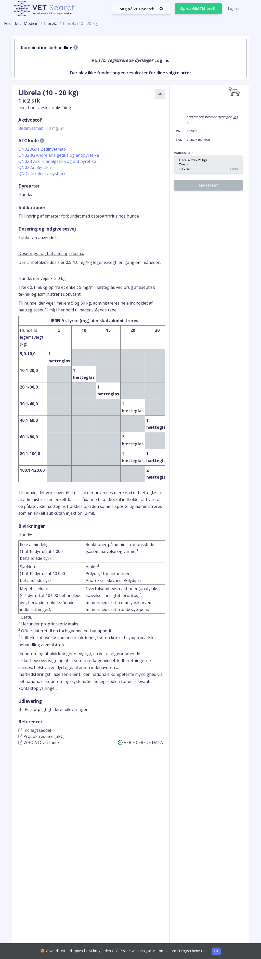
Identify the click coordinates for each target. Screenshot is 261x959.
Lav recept (208, 185)
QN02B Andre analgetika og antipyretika (57, 161)
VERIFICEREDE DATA (140, 742)
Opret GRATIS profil (198, 8)
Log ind (234, 8)
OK (216, 951)
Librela (50, 23)
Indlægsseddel (34, 730)
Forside (11, 23)
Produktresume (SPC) (41, 736)
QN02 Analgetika (34, 167)
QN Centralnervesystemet (43, 173)
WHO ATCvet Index (39, 742)
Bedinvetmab (41, 128)
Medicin (31, 23)
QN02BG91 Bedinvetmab (42, 149)
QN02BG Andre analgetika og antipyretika (58, 155)
